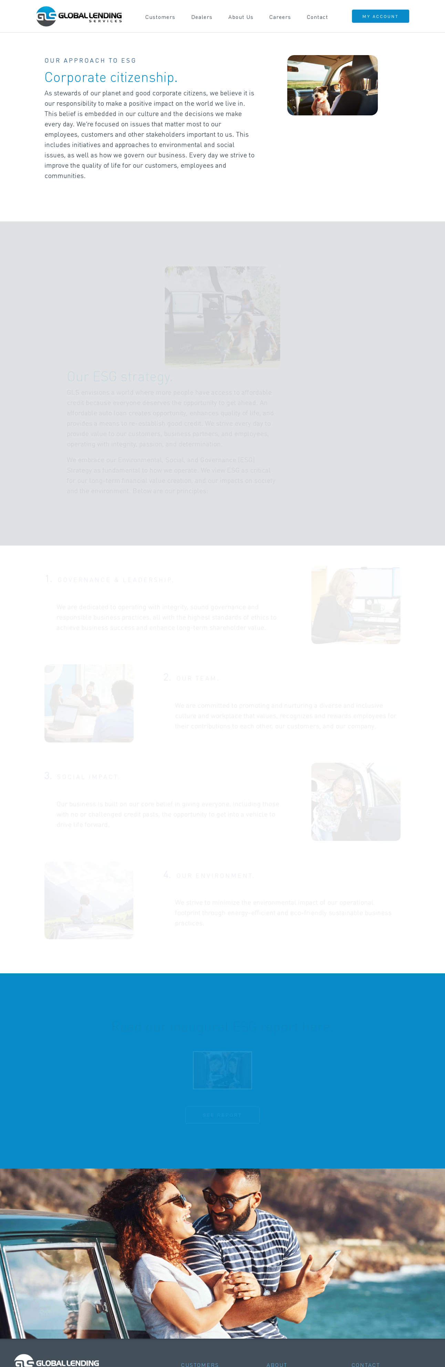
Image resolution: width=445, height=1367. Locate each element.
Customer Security (207, 1290)
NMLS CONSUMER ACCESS (388, 1348)
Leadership (282, 1281)
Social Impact (285, 1308)
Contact (317, 16)
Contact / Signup (204, 1326)
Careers (280, 16)
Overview (194, 1272)
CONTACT (51, 1307)
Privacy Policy (286, 1317)
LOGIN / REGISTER (62, 1288)
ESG (272, 1299)
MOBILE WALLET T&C (232, 1354)
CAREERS (51, 1317)
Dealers (202, 16)
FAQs (188, 1281)
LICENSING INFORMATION (330, 1348)
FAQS (45, 1327)
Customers (160, 16)
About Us (240, 16)
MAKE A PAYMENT (62, 1298)
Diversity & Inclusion (295, 1290)
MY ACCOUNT (380, 16)
